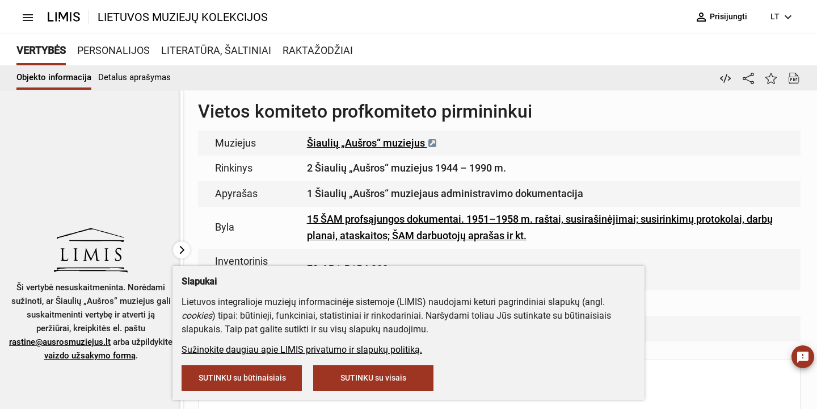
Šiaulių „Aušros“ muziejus (372, 143)
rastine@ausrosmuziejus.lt (60, 342)
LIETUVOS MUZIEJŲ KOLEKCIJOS (183, 17)
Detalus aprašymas (134, 77)
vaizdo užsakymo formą (90, 355)
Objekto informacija (53, 77)
